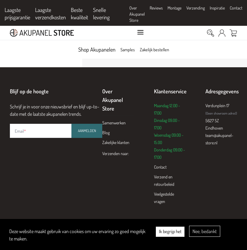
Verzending (195, 7)
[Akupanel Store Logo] (63, 33)
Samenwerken (114, 122)
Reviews (156, 7)
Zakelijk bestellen (156, 49)
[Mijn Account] (222, 33)
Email (20, 131)
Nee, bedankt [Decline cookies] (204, 231)
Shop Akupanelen (91, 49)
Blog (106, 132)
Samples (124, 49)
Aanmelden (87, 130)
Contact (236, 7)
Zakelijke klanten (115, 142)
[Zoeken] (210, 33)
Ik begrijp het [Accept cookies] (170, 231)
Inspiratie (217, 7)
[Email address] (40, 131)
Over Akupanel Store (137, 14)
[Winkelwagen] (233, 33)
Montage (174, 7)
